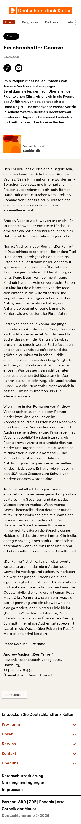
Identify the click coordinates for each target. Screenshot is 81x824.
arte (62, 801)
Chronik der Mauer (19, 808)
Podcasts (51, 22)
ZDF (34, 801)
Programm (30, 22)
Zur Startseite (14, 694)
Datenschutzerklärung (22, 775)
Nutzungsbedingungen (23, 782)
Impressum (12, 789)
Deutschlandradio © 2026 (25, 815)
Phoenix (48, 801)
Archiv (11, 36)
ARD (23, 801)
